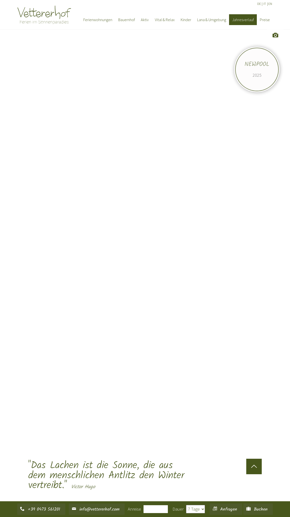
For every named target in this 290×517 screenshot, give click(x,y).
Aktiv (145, 19)
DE (259, 4)
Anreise (134, 509)
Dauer (178, 509)
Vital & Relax (165, 19)
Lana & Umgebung (211, 19)
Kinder (186, 19)
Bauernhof (126, 19)
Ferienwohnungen (97, 19)
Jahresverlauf (243, 19)
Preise (265, 19)
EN (270, 4)
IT (264, 4)
